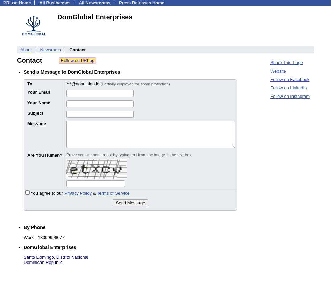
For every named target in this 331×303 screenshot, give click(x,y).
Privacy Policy (78, 193)
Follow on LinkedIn (288, 87)
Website (278, 71)
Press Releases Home (141, 2)
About (26, 49)
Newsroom (50, 49)
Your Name (38, 102)
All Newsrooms (94, 2)
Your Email (38, 92)
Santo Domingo (39, 257)
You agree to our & (77, 193)
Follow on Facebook (289, 79)
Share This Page (286, 62)
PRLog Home (17, 2)
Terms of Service (113, 193)
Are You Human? (44, 155)
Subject (35, 113)
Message (36, 123)
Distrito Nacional (72, 257)
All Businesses (55, 2)
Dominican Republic (43, 262)
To (29, 83)
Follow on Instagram (290, 96)
